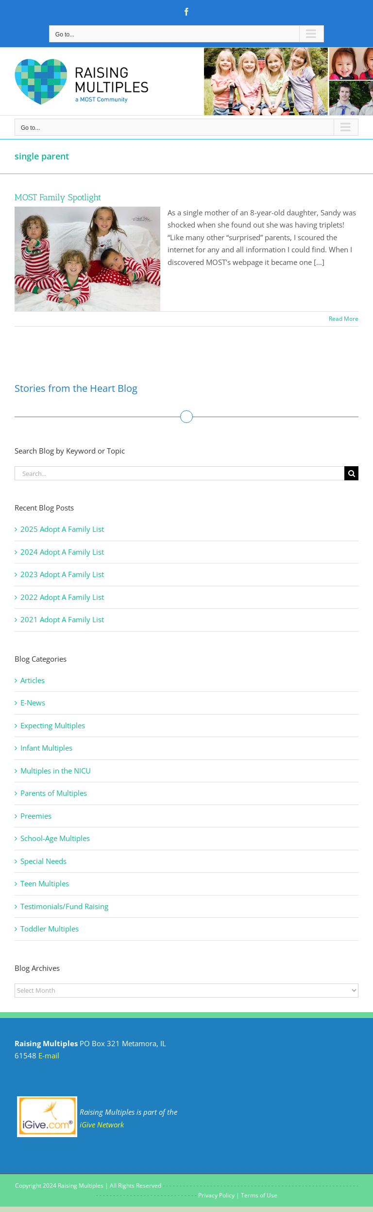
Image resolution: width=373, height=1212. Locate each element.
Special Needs (43, 861)
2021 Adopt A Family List (62, 619)
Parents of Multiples (53, 793)
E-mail (48, 1055)
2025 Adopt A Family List (62, 529)
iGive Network (102, 1124)
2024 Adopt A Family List (62, 552)
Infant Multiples (46, 748)
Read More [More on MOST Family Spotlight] (343, 319)
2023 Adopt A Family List (62, 574)
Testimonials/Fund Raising (64, 906)
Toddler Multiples (49, 928)
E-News (32, 702)
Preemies (35, 816)
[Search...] (179, 473)
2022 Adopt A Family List (62, 597)
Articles (32, 680)
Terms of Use (259, 1195)
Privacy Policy (216, 1195)
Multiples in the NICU (55, 770)
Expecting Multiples (52, 725)
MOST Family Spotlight (58, 197)
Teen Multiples (44, 883)
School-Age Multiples (55, 838)
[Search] (351, 473)
